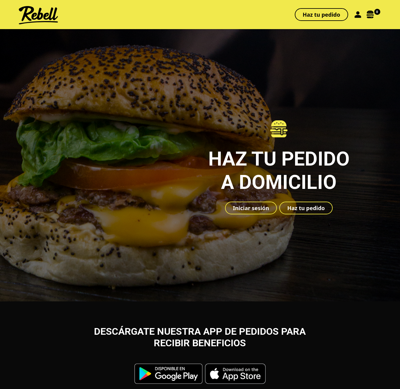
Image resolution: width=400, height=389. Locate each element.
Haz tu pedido (321, 14)
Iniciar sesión (251, 208)
